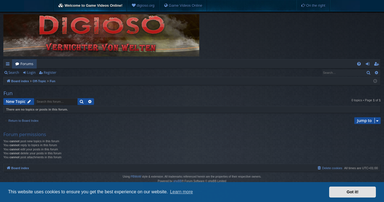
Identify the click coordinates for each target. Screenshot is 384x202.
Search (13, 72)
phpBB (177, 181)
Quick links (9, 64)
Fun (8, 93)
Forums (26, 63)
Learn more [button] (181, 191)
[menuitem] (143, 5)
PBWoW (136, 176)
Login (31, 72)
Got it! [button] (353, 192)
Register (50, 72)
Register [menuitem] (377, 64)
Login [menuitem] (369, 64)
